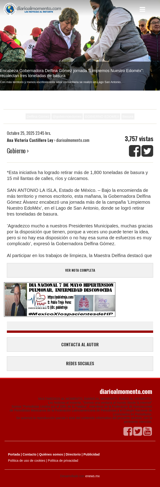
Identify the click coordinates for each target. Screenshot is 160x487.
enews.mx (92, 476)
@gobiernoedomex (67, 116)
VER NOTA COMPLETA (80, 270)
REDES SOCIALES (80, 363)
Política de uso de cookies (26, 460)
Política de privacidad (63, 460)
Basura (128, 116)
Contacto (30, 454)
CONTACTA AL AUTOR (80, 344)
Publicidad (91, 454)
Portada (14, 454)
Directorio (73, 454)
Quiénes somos (51, 454)
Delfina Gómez (38, 116)
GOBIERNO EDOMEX (102, 116)
